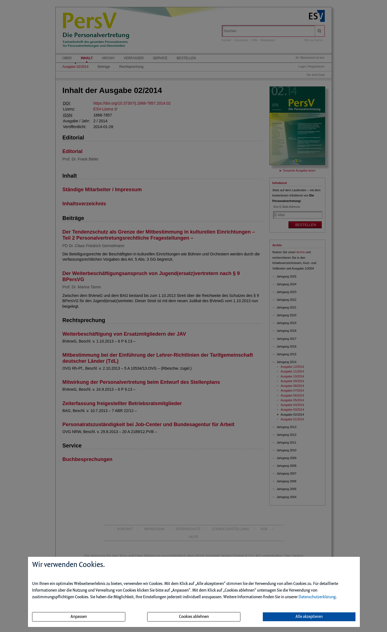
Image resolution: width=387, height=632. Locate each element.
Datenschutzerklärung (317, 597)
